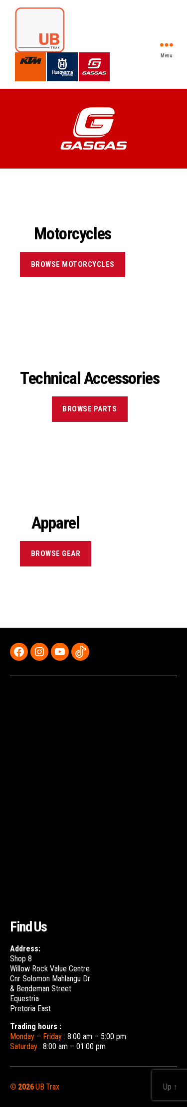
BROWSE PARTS (89, 408)
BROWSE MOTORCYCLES (73, 264)
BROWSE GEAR (56, 553)
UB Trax (47, 1087)
